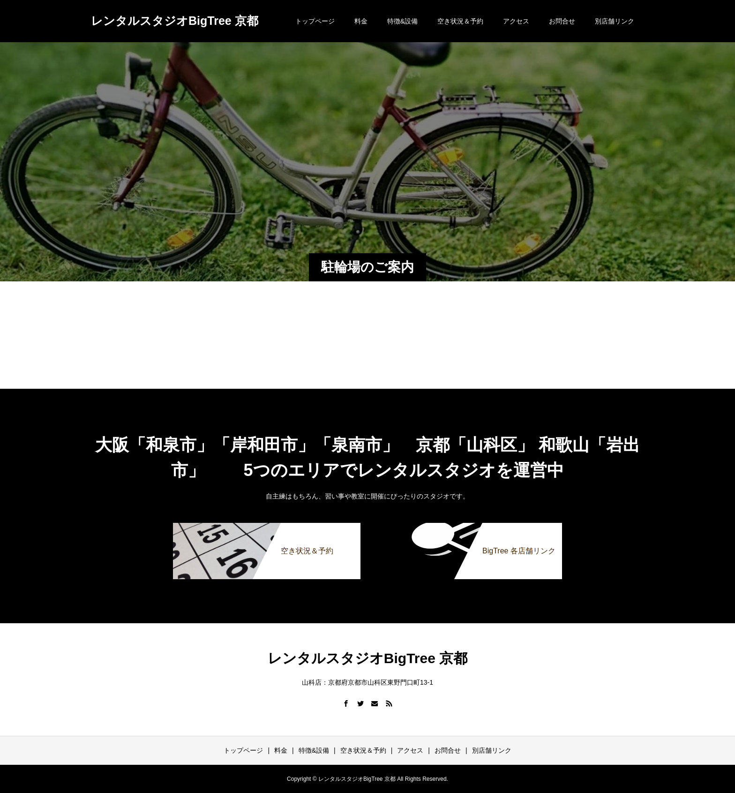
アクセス (516, 21)
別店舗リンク (614, 21)
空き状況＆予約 (460, 21)
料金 (361, 21)
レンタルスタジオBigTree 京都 (174, 20)
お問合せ (562, 21)
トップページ (315, 21)
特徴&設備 (402, 21)
